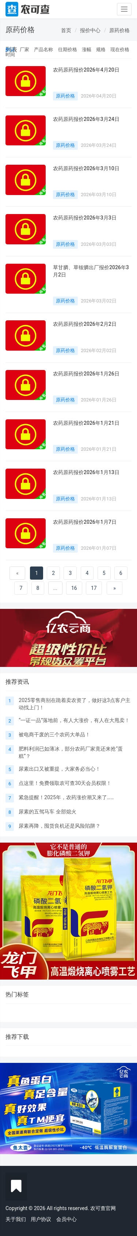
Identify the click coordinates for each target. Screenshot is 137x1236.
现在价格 (119, 49)
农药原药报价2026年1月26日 (86, 374)
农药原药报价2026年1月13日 (86, 472)
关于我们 (15, 1219)
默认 (10, 49)
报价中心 (90, 30)
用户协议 (41, 1219)
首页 (66, 30)
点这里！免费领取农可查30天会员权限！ (65, 783)
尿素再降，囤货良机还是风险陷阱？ (59, 826)
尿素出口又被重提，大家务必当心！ (59, 769)
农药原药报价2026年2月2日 (85, 324)
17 (94, 588)
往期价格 (67, 49)
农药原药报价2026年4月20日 (86, 70)
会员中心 (66, 1219)
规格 (101, 49)
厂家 (24, 49)
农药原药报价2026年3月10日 (86, 168)
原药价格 (119, 30)
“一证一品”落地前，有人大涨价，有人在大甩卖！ (74, 720)
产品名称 (43, 49)
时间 (10, 54)
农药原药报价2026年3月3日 (85, 218)
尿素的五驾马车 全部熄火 (47, 812)
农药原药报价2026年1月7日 (85, 522)
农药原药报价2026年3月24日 (86, 119)
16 (74, 588)
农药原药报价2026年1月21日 (86, 423)
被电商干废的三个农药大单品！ (54, 734)
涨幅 (86, 49)
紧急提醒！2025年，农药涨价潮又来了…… (66, 797)
